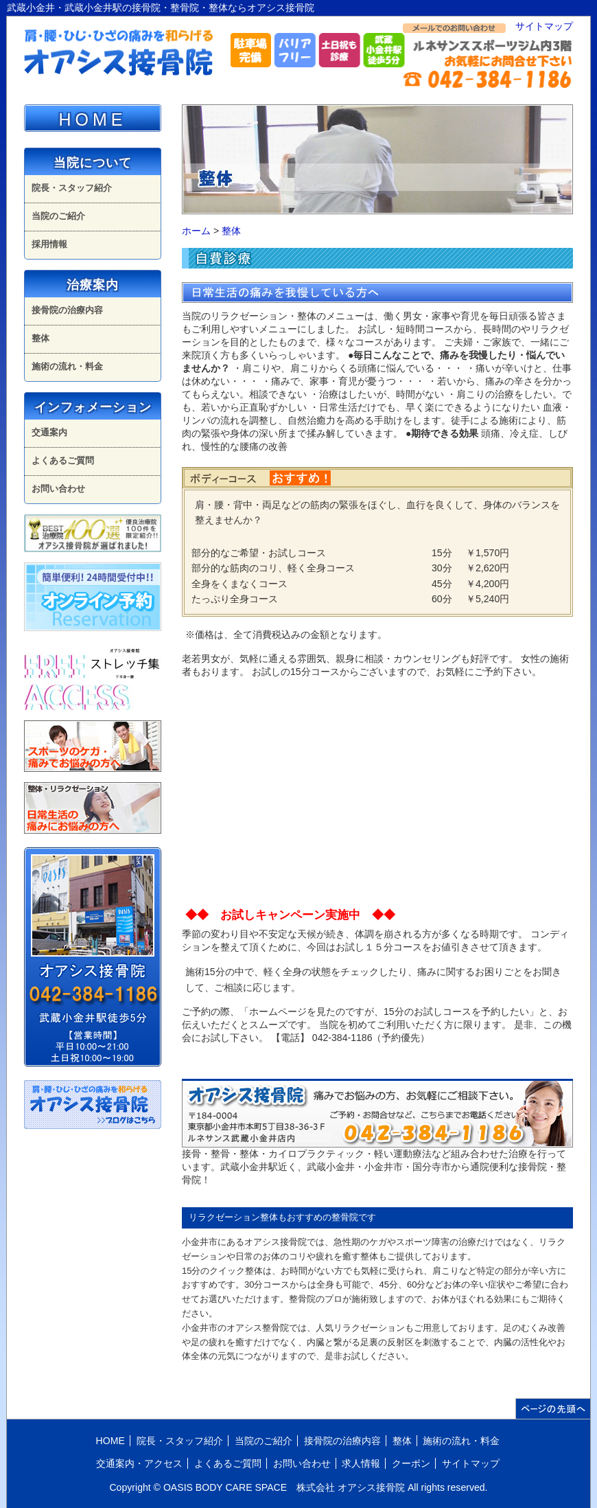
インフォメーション (93, 407)
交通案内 (49, 432)
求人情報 (361, 1463)
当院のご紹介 (58, 216)
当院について (93, 163)
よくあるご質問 (63, 460)
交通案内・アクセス (139, 1463)
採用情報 (49, 244)
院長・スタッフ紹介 (72, 188)
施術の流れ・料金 (67, 366)
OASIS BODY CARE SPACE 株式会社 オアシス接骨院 (284, 1487)
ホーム (196, 230)
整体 (231, 230)
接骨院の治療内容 (67, 310)
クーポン (411, 1463)
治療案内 (93, 285)
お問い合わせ (58, 488)
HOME (93, 119)
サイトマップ (544, 26)
